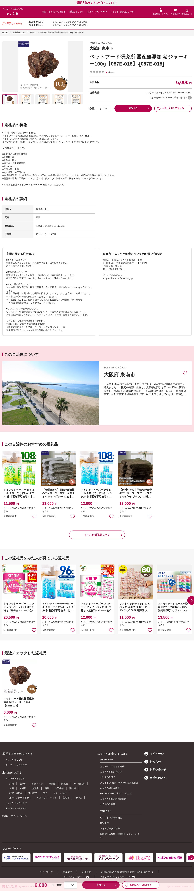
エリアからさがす (14, 759)
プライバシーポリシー (74, 877)
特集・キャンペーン (97, 11)
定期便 (66, 797)
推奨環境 (67, 872)
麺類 (47, 788)
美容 (45, 793)
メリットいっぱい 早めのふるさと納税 (119, 782)
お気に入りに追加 (184, 372)
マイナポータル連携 (110, 828)
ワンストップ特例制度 (111, 817)
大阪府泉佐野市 (127, 630)
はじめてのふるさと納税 (112, 766)
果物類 (52, 783)
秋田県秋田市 (10, 630)
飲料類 (23, 788)
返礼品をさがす (76, 11)
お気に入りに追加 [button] (34, 516)
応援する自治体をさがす (54, 11)
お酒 (11, 788)
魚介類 (23, 783)
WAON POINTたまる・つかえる (116, 793)
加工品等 (59, 788)
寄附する (133, 108)
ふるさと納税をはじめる (122, 11)
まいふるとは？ (107, 777)
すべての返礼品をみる (97, 534)
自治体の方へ (155, 777)
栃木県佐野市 (164, 630)
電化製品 (32, 793)
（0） (111, 71)
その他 (78, 797)
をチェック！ (95, 3)
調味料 (72, 788)
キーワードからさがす (16, 765)
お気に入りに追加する (170, 108)
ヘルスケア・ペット (47, 797)
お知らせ (152, 761)
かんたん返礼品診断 (110, 788)
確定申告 (104, 823)
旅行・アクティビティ (20, 797)
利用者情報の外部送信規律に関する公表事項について (127, 872)
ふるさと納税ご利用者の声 (113, 799)
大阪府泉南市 (10, 516)
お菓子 (35, 788)
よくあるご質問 (107, 804)
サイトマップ (46, 872)
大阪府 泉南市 (101, 48)
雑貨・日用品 (15, 793)
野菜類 (64, 783)
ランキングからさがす (16, 803)
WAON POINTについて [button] (190, 98)
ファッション (59, 793)
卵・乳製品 (79, 783)
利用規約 (86, 872)
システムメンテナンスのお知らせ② (69, 22)
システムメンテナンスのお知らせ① (69, 25)
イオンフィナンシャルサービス (115, 877)
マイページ (154, 753)
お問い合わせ (155, 769)
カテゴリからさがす (15, 778)
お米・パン (37, 783)
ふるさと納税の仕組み (111, 772)
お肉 (11, 783)
